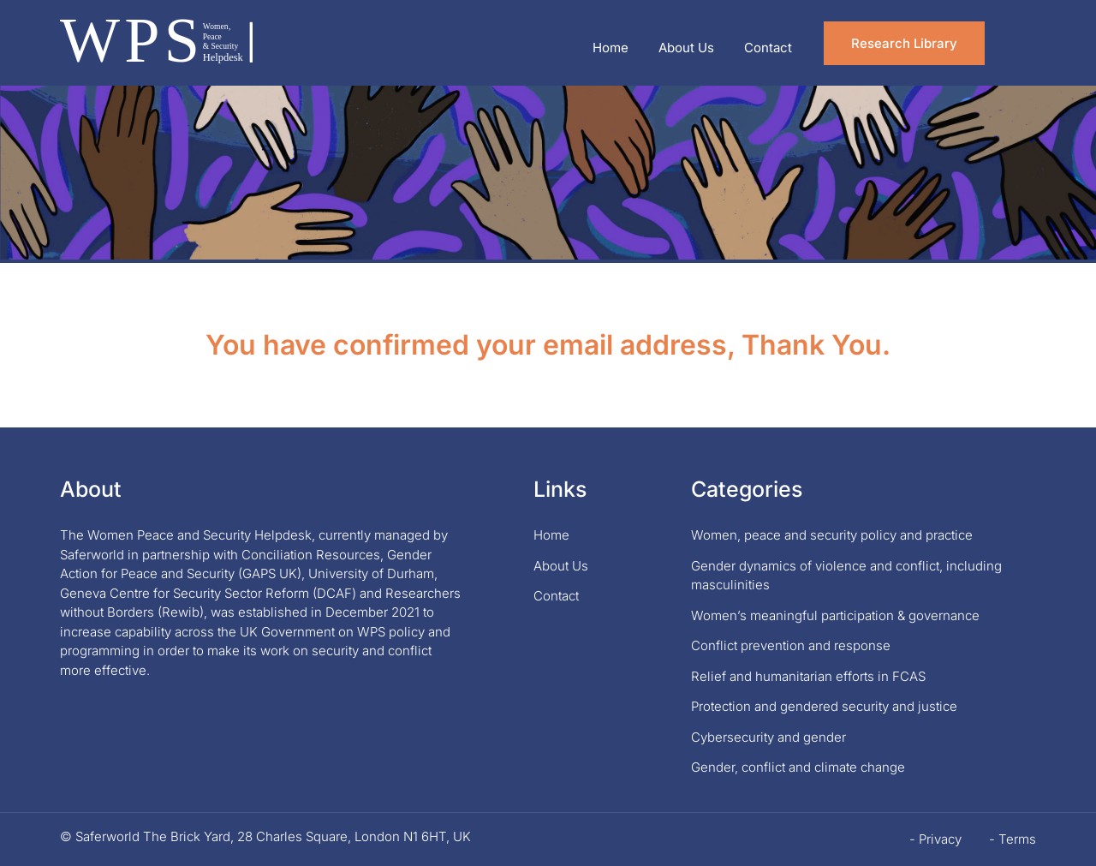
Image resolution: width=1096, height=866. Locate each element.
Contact (768, 47)
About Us (686, 47)
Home (610, 47)
